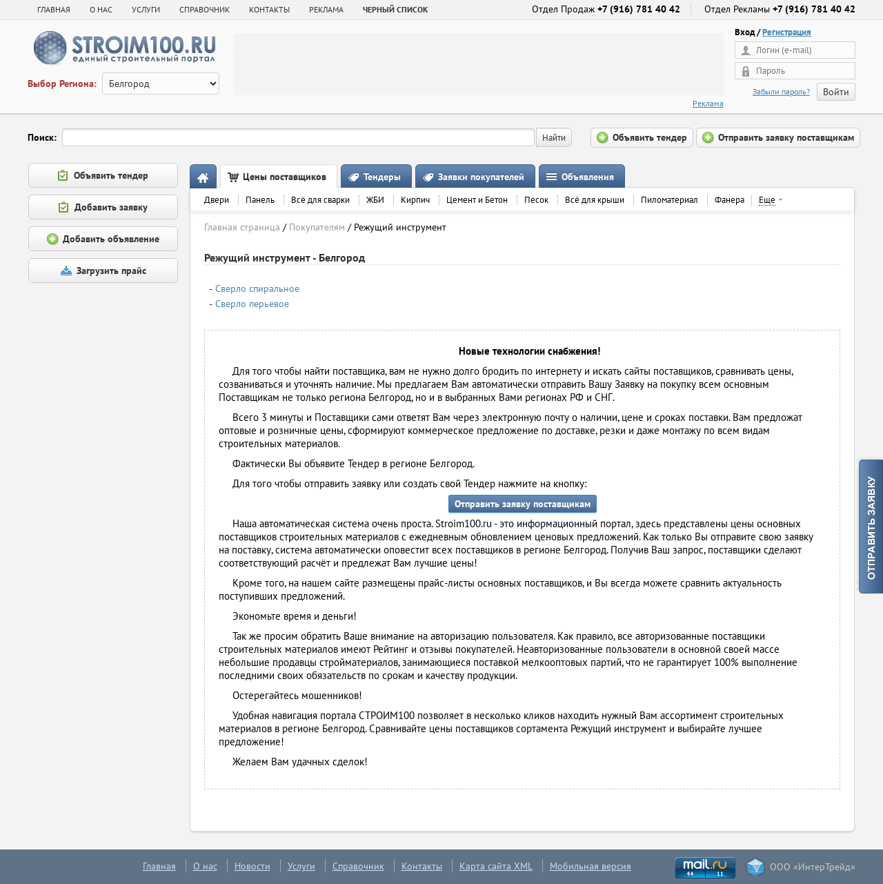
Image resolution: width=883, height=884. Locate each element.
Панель (260, 200)
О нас (205, 866)
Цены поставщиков (284, 176)
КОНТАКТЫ (269, 9)
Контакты (421, 866)
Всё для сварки (320, 200)
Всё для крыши (594, 200)
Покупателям (317, 227)
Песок (536, 200)
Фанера (729, 200)
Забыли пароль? (781, 91)
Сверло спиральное (257, 288)
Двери (216, 200)
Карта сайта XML (496, 866)
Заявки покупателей (481, 176)
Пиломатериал (669, 200)
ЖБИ (375, 200)
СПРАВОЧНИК (204, 9)
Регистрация (786, 32)
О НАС (101, 9)
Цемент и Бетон (477, 200)
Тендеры (382, 176)
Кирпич (415, 200)
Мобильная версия (590, 866)
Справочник (358, 866)
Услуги (301, 866)
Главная (53, 9)
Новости (252, 866)
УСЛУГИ (146, 9)
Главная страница (242, 227)
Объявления (588, 176)
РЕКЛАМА (326, 9)
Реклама (708, 103)
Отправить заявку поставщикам (523, 504)
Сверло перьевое (252, 303)
